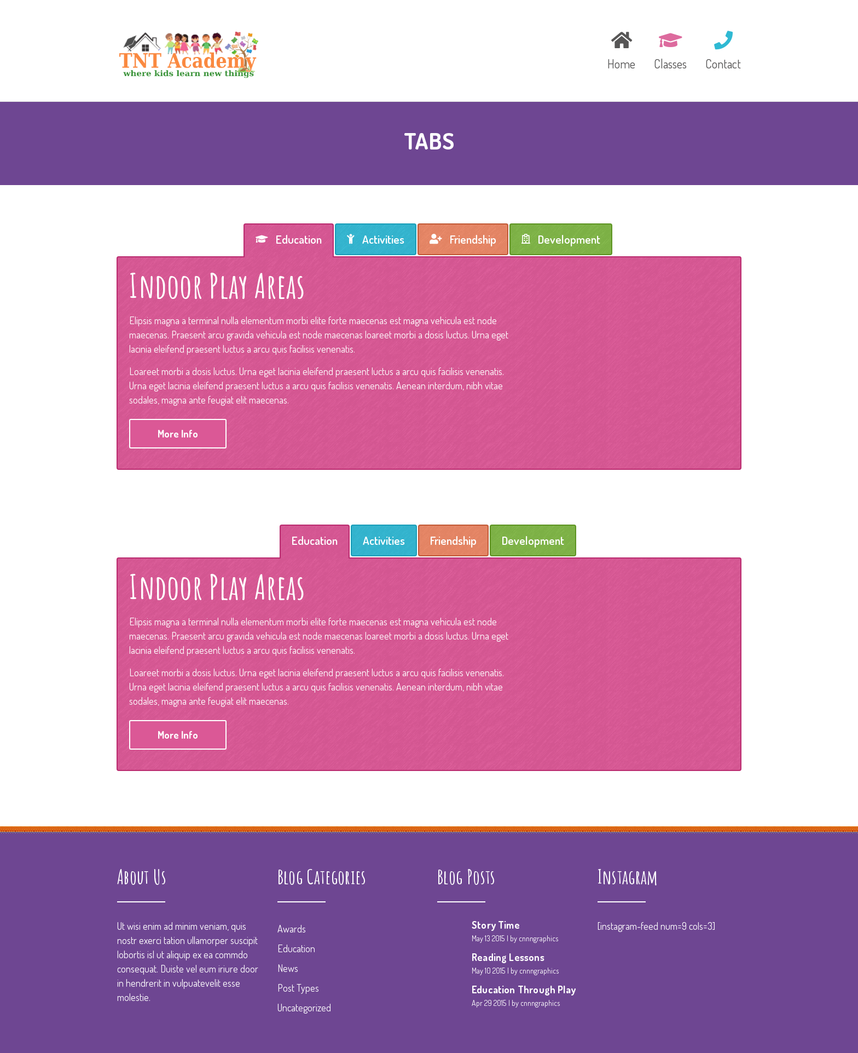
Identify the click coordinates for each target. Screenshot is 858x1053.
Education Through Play (524, 989)
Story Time (496, 925)
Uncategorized (304, 1008)
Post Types (298, 988)
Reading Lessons (508, 957)
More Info (178, 434)
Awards (291, 929)
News (287, 968)
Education (296, 948)
